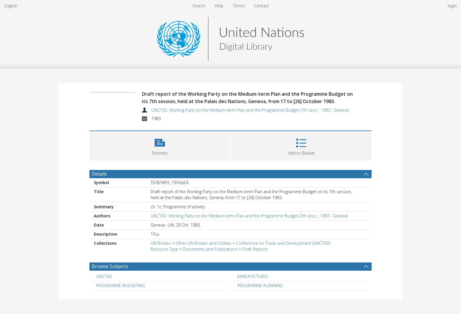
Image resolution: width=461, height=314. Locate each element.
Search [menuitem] (198, 6)
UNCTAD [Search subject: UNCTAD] (104, 276)
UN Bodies (161, 243)
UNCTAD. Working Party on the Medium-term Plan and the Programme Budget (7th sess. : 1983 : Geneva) (250, 110)
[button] (159, 145)
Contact (261, 6)
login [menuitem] (452, 6)
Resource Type (164, 249)
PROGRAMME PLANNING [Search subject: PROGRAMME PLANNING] (260, 285)
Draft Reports (255, 249)
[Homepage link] (230, 37)
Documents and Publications (210, 249)
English (10, 6)
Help (219, 6)
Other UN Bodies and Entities (203, 243)
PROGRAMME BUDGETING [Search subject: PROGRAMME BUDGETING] (120, 285)
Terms (239, 6)
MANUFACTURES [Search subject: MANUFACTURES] (252, 276)
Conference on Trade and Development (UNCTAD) (283, 243)
